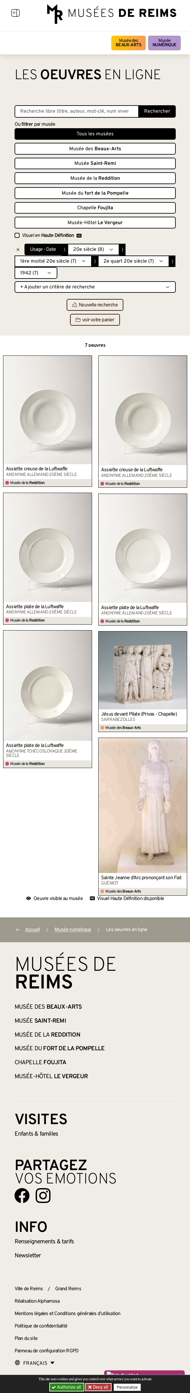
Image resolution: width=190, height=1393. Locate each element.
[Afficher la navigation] (15, 14)
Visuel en (52, 236)
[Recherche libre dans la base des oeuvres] (77, 111)
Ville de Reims (29, 1289)
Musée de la (95, 178)
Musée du (95, 193)
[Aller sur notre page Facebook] (22, 1195)
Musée (164, 43)
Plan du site (26, 1339)
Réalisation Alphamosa (37, 1301)
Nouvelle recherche (95, 305)
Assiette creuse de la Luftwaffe (36, 469)
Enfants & (36, 1134)
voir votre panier (95, 320)
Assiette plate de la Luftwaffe (35, 606)
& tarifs (44, 1242)
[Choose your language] (35, 1363)
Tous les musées (95, 134)
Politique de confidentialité (41, 1326)
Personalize (127, 1387)
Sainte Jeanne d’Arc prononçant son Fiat (141, 877)
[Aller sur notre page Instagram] (43, 1195)
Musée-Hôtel (95, 223)
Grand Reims (68, 1289)
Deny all (100, 1387)
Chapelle (95, 208)
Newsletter (28, 1256)
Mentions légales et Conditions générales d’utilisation (68, 1314)
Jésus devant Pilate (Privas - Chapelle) (139, 714)
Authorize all (67, 1387)
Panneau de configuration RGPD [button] (47, 1351)
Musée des (128, 43)
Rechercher (157, 111)
